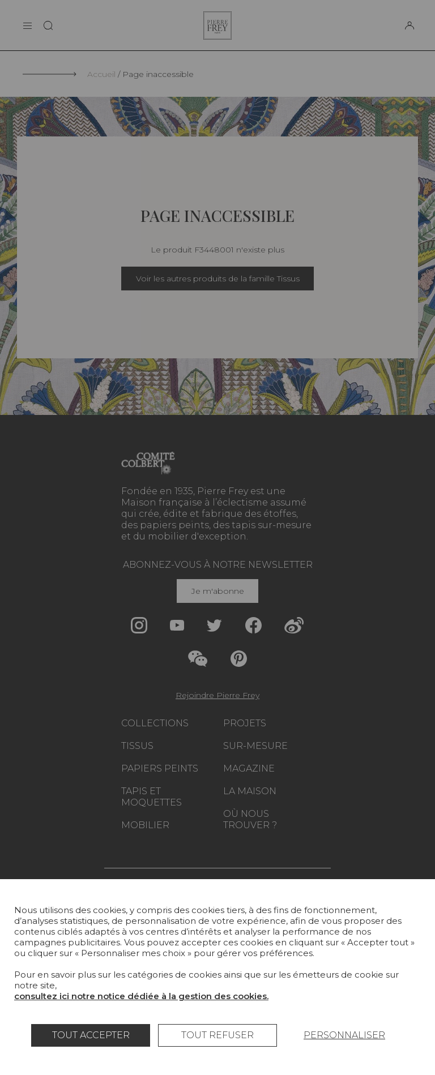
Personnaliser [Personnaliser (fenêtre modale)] (344, 1035)
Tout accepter (91, 1035)
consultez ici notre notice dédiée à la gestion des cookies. (141, 996)
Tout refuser (217, 1035)
